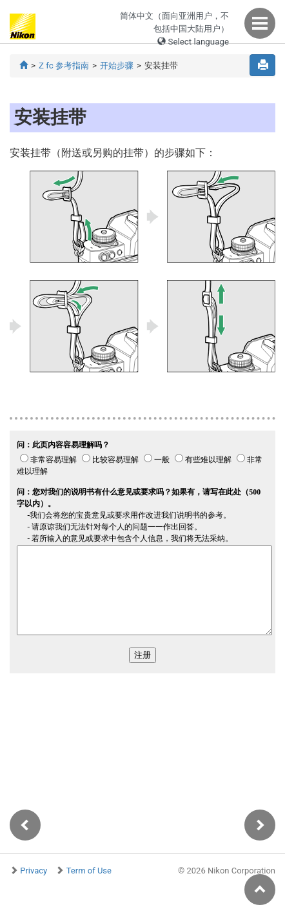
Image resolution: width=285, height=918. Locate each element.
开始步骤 (116, 65)
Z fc (64, 65)
